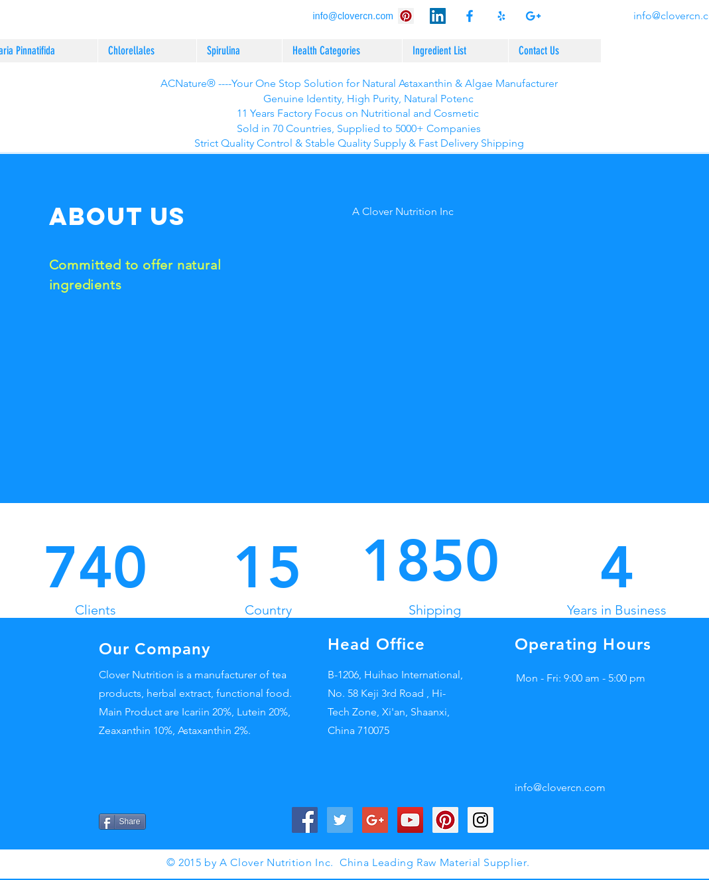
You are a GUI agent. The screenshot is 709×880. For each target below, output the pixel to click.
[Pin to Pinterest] (168, 821)
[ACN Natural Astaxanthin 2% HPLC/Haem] (438, 16)
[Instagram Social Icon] (480, 820)
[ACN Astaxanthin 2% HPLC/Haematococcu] (406, 16)
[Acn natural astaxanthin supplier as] (533, 16)
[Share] (122, 822)
